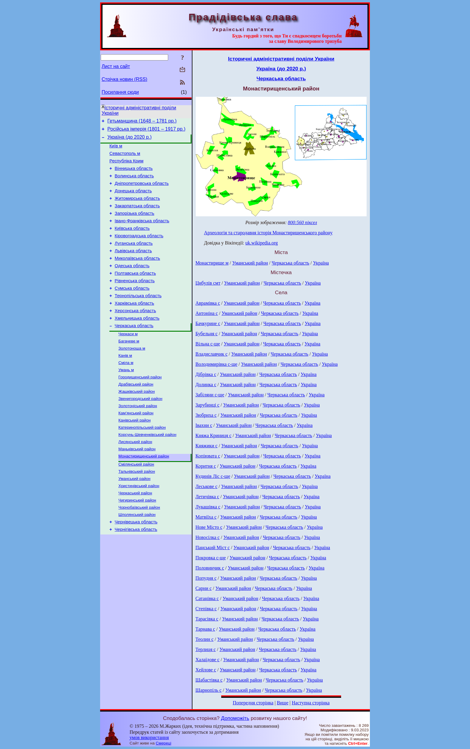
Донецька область (133, 199)
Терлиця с (205, 649)
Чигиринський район (137, 539)
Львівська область (133, 267)
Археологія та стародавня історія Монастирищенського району (268, 232)
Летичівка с (207, 496)
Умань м (126, 398)
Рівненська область (135, 300)
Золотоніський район (137, 437)
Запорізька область (134, 225)
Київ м (115, 149)
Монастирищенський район (143, 492)
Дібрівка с (205, 374)
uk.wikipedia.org (261, 242)
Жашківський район (136, 422)
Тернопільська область (138, 317)
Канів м (125, 383)
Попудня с (205, 578)
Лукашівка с (207, 506)
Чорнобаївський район (139, 547)
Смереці (163, 743)
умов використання (149, 737)
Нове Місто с (208, 527)
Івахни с (203, 425)
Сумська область (132, 308)
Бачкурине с (207, 323)
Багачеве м (128, 367)
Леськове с (206, 486)
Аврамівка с (207, 303)
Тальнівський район (136, 508)
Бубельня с (206, 333)
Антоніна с (206, 313)
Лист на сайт (116, 66)
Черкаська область (134, 350)
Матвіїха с (205, 517)
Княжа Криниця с (213, 435)
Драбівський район (135, 414)
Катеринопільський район (142, 461)
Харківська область (134, 325)
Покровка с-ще (210, 557)
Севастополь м (124, 157)
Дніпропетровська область (142, 191)
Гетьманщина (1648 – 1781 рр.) (142, 121)
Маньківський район (137, 484)
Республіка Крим (126, 166)
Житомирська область (137, 208)
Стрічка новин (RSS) (124, 79)
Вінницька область (134, 174)
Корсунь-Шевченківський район (147, 468)
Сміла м (125, 391)
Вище (282, 702)
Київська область (132, 241)
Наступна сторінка (310, 702)
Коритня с (205, 466)
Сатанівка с (207, 598)
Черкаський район (135, 532)
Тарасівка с (206, 618)
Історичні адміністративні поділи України (281, 59)
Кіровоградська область (139, 250)
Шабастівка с (208, 679)
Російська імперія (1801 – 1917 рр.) (146, 130)
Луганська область (134, 258)
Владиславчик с (211, 354)
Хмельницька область (137, 342)
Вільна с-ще (207, 343)
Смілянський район (136, 501)
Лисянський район (135, 476)
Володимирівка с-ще (216, 364)
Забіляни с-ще (209, 394)
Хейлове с (205, 669)
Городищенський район (140, 406)
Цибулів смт (207, 283)
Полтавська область (135, 292)
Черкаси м (128, 359)
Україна (321, 262)
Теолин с (204, 639)
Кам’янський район (135, 445)
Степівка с (206, 608)
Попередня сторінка (253, 702)
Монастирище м (211, 262)
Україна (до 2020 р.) (129, 139)
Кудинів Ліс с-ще (212, 476)
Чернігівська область (136, 572)
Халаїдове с (207, 659)
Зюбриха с (206, 415)
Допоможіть (235, 718)
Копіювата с (207, 455)
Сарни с (203, 588)
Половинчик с (209, 567)
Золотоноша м (131, 375)
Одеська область (132, 283)
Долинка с (205, 384)
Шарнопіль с (208, 690)
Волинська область (134, 183)
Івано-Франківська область (142, 233)
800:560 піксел (302, 222)
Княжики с (206, 445)
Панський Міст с (212, 547)
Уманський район (134, 516)
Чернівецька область (136, 563)
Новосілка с (207, 537)
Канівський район (134, 453)
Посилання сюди (120, 92)
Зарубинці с (207, 404)
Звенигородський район (140, 430)
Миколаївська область (137, 275)
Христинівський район (138, 524)
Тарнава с (205, 629)
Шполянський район (137, 555)
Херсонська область (135, 334)
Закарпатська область (137, 216)
